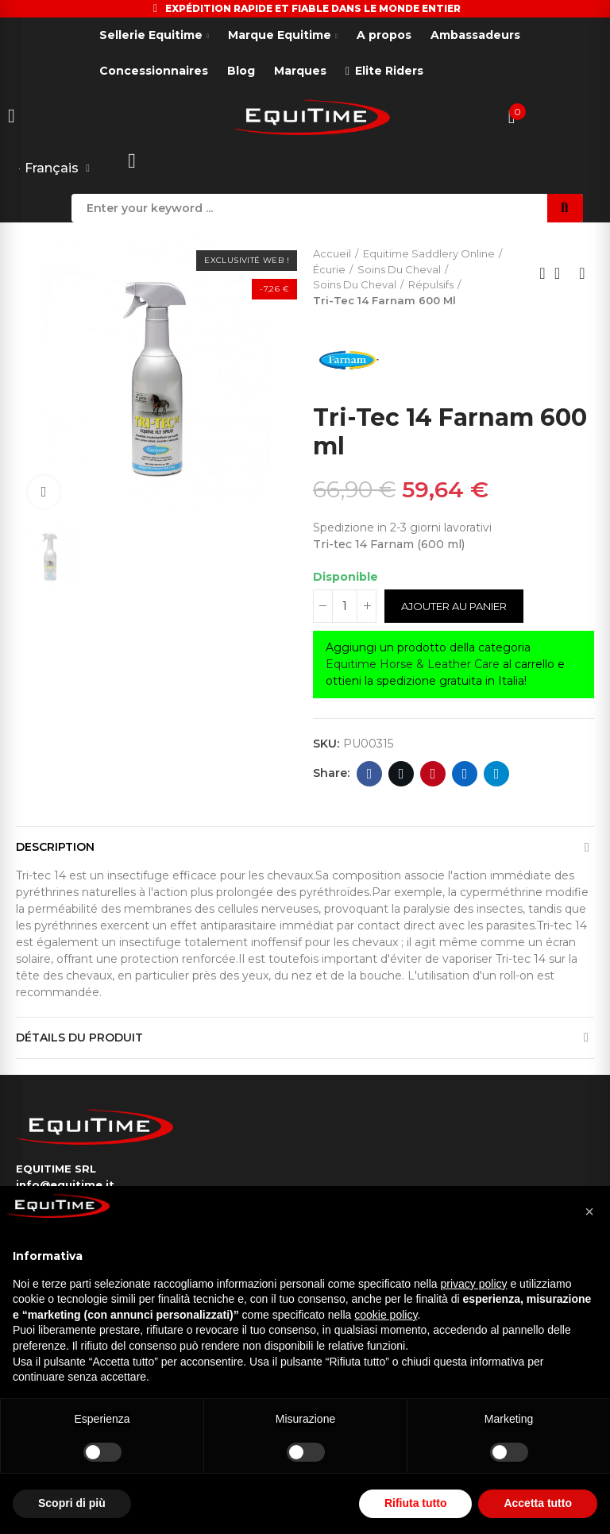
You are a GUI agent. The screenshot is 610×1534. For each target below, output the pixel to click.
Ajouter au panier (454, 606)
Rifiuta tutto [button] (415, 1503)
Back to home (562, 273)
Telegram (497, 773)
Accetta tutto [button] (538, 1503)
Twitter (401, 773)
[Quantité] (344, 606)
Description (55, 847)
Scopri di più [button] (72, 1503)
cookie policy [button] (385, 1314)
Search (565, 208)
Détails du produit (79, 1037)
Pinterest (433, 773)
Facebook (370, 773)
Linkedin (465, 773)
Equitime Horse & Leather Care (413, 664)
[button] (589, 1211)
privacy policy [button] (474, 1283)
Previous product (542, 273)
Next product (582, 273)
